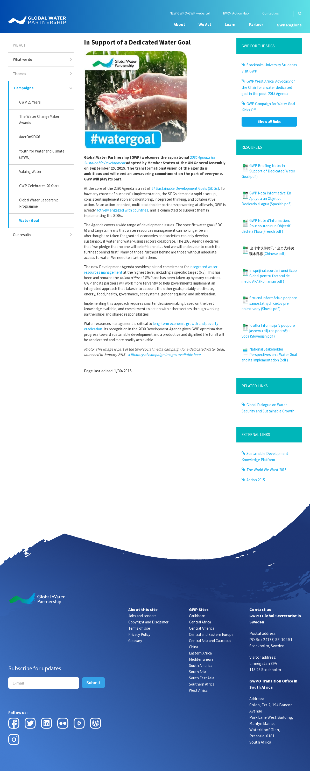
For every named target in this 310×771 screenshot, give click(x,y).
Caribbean (197, 615)
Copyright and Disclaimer (148, 622)
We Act (205, 24)
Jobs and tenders (142, 615)
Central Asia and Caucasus (210, 640)
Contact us (270, 13)
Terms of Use (139, 628)
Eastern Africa (200, 653)
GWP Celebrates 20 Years (39, 185)
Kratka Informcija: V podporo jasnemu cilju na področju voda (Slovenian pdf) (268, 331)
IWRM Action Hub (236, 13)
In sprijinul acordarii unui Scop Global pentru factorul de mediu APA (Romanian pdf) (269, 276)
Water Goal (29, 220)
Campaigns (23, 87)
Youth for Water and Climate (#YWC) (42, 154)
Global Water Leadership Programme (39, 203)
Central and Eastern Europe (211, 634)
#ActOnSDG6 (29, 136)
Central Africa (200, 622)
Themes (19, 73)
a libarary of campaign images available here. (164, 354)
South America (200, 665)
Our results (22, 234)
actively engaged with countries (122, 210)
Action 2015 (255, 479)
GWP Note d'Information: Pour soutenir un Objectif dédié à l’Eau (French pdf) (266, 226)
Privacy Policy (139, 634)
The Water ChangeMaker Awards (39, 119)
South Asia (197, 671)
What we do (22, 59)
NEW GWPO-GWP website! (190, 13)
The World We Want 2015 (266, 469)
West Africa (198, 690)
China (193, 646)
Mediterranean (201, 659)
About (179, 24)
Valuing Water (30, 171)
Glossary (135, 640)
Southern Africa (201, 684)
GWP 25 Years (30, 102)
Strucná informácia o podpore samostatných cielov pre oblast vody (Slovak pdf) (269, 303)
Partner (256, 24)
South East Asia (201, 677)
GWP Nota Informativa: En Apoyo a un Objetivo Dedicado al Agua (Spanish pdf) (267, 198)
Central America (201, 628)
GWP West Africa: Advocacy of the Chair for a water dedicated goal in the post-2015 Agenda (268, 87)
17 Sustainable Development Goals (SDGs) (185, 188)
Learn (230, 24)
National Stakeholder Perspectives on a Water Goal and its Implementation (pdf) (269, 354)
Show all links (269, 121)
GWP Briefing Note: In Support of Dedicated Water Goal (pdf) (268, 171)
